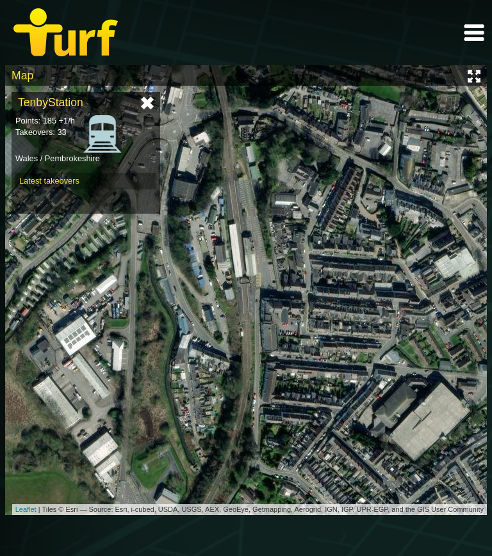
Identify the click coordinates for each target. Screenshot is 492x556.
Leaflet (26, 509)
